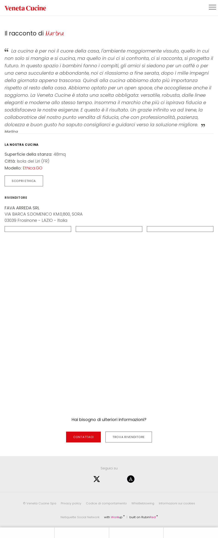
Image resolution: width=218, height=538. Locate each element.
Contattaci (83, 437)
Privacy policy (71, 503)
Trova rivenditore (129, 437)
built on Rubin (143, 517)
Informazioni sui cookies (177, 503)
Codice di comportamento (106, 503)
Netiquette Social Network (80, 517)
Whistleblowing (142, 503)
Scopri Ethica (24, 181)
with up (114, 517)
